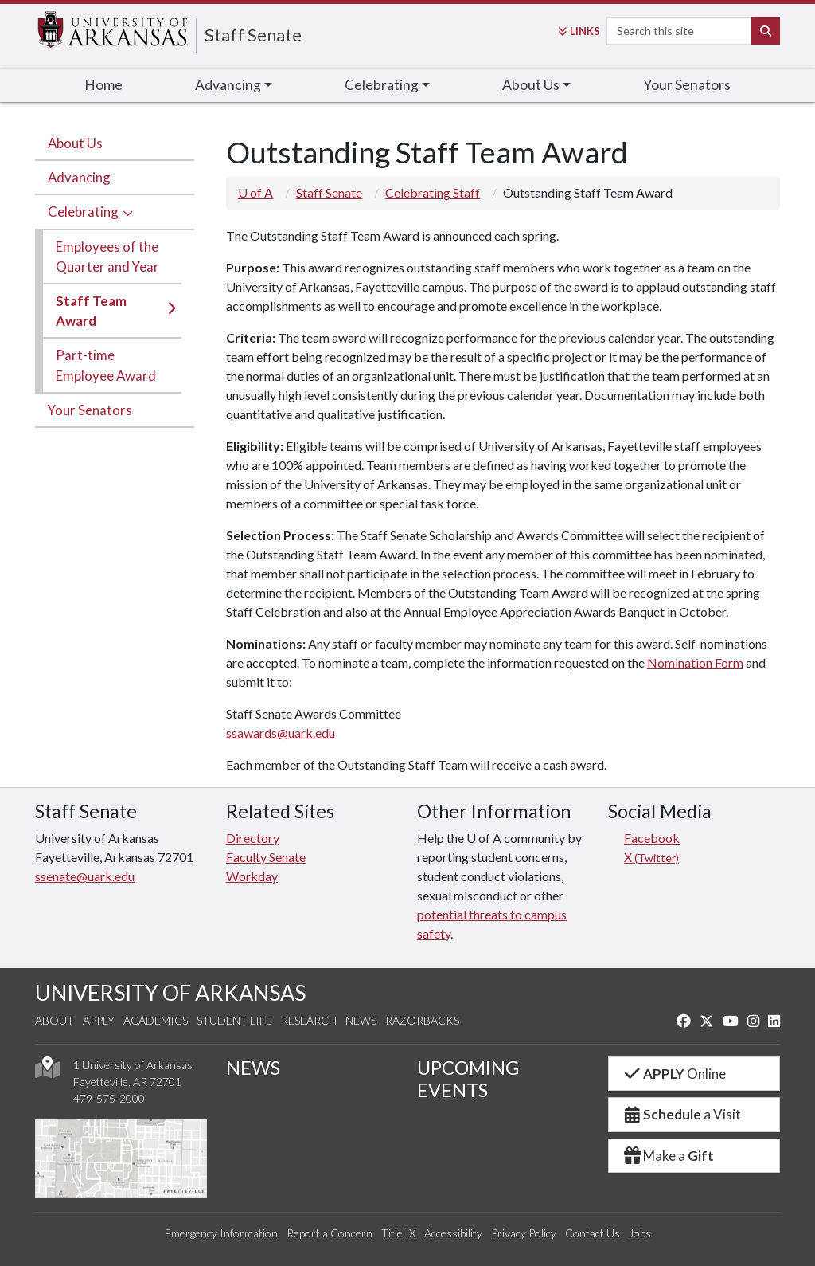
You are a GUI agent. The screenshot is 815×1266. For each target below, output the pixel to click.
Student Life (234, 1020)
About (54, 1020)
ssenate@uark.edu (85, 876)
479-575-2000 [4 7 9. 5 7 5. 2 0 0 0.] (109, 1098)
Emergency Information (221, 1233)
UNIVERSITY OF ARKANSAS (170, 992)
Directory (252, 837)
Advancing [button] (228, 84)
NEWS (253, 1067)
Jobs (640, 1233)
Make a (668, 1155)
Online (674, 1073)
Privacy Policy (523, 1233)
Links (579, 31)
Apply (99, 1020)
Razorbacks (422, 1020)
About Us (75, 143)
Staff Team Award (91, 310)
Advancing (79, 177)
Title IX (398, 1233)
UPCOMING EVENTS (468, 1078)
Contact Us (592, 1233)
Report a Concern (329, 1233)
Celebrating (83, 211)
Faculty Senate (266, 856)
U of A (255, 192)
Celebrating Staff (432, 192)
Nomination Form (695, 662)
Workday (252, 876)
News (360, 1020)
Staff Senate (253, 34)
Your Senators (687, 84)
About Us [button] (531, 84)
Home (103, 84)
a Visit (681, 1114)
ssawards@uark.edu (280, 732)
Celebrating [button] (382, 84)
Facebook (652, 837)
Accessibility (453, 1233)
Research (309, 1020)
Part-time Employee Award (106, 365)
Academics (155, 1020)
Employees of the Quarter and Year (107, 256)
